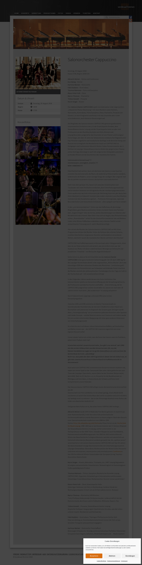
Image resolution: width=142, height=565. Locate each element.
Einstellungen (130, 556)
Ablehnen (112, 556)
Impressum (124, 561)
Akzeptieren (94, 556)
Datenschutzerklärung (113, 561)
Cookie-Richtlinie (101, 561)
